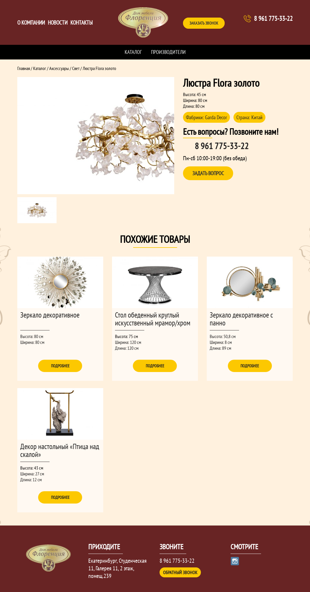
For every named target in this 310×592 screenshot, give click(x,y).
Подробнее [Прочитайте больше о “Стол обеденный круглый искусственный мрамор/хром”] (155, 365)
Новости (57, 22)
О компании (31, 22)
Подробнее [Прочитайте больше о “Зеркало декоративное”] (60, 365)
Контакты (81, 22)
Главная (23, 68)
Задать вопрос (208, 173)
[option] (96, 135)
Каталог (133, 52)
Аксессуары (59, 68)
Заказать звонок (203, 23)
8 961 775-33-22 (273, 18)
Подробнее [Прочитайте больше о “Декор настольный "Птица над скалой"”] (60, 497)
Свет (75, 68)
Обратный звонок (180, 572)
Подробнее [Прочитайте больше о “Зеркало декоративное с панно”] (249, 365)
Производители (168, 52)
